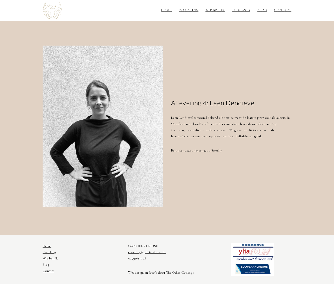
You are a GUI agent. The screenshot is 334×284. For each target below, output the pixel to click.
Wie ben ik (215, 10)
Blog (262, 10)
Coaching (188, 10)
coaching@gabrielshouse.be (147, 252)
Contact (282, 10)
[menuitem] (168, 10)
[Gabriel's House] (52, 10)
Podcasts (241, 10)
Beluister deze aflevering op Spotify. (196, 150)
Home (166, 10)
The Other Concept (180, 272)
